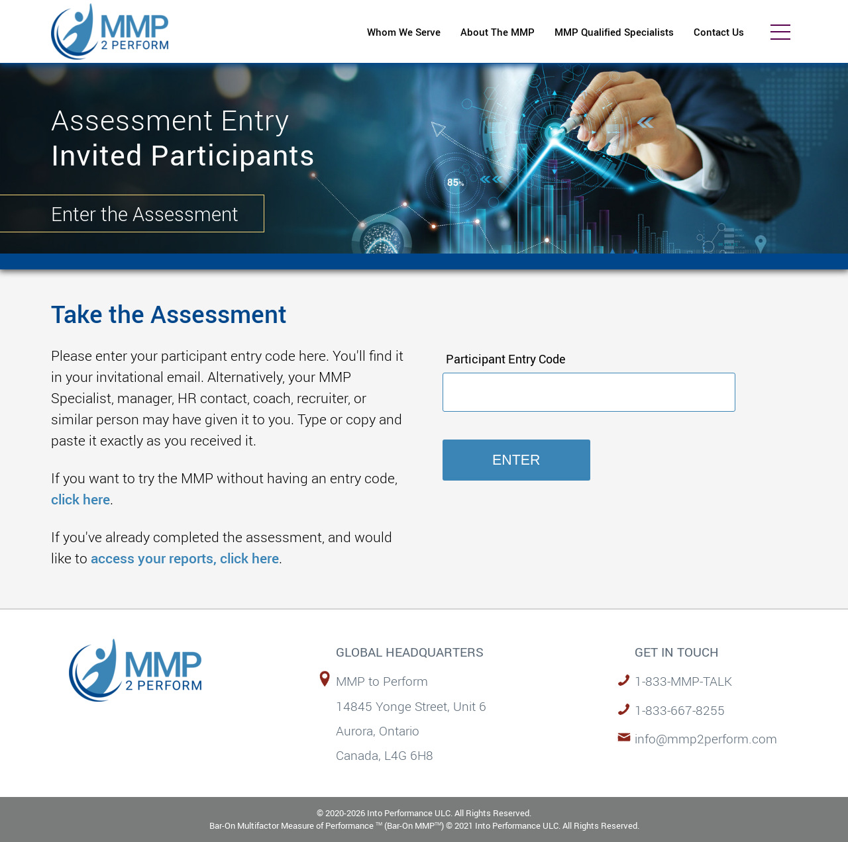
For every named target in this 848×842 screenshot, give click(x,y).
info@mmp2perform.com (706, 738)
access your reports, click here (185, 557)
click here (80, 498)
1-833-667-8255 (680, 710)
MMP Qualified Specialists (614, 31)
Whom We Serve (404, 31)
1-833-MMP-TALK (683, 681)
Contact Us (719, 31)
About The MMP (497, 31)
